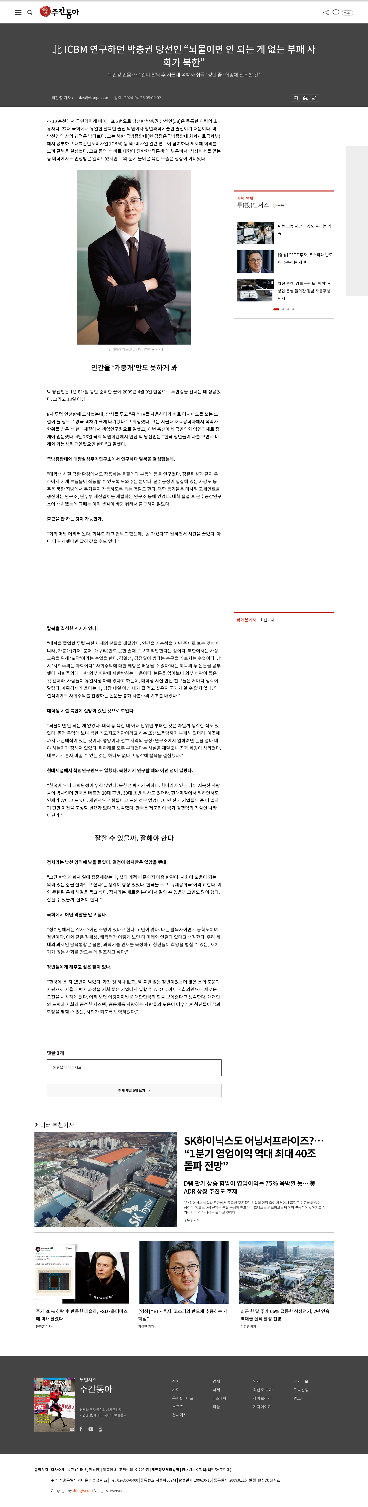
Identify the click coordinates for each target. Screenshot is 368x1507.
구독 (280, 205)
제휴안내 (110, 1470)
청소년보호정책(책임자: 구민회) (206, 1470)
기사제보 (300, 1381)
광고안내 (300, 1398)
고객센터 (126, 1470)
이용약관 (142, 1470)
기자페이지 (262, 1407)
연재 (256, 1381)
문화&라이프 (183, 1398)
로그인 (347, 13)
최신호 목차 (263, 1390)
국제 (216, 1390)
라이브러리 (262, 1398)
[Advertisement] (122, 584)
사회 (176, 1390)
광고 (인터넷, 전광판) (84, 1470)
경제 (216, 1381)
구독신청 (300, 1390)
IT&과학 (219, 1398)
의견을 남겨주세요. (67, 1067)
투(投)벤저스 (253, 205)
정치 (176, 1381)
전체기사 (179, 1415)
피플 (216, 1407)
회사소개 (58, 1470)
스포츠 (177, 1407)
